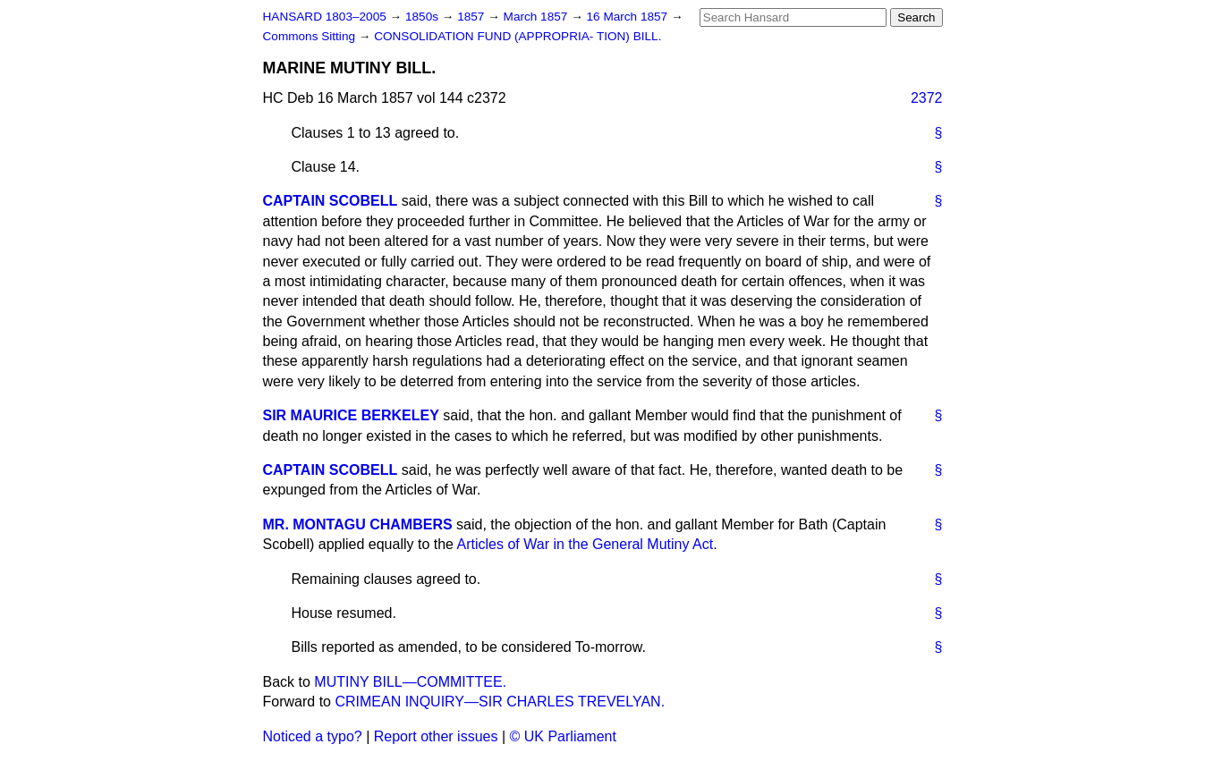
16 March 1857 (629, 16)
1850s (423, 16)
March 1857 (538, 16)
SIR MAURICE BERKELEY (351, 415)
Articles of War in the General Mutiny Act (585, 544)
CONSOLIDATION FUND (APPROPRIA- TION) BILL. (517, 36)
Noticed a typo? (312, 736)
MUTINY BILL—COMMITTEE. (410, 681)
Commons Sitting (311, 36)
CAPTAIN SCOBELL (330, 200)
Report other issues (436, 736)
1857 (472, 16)
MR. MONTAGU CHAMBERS (358, 524)
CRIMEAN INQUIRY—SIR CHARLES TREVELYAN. (500, 701)
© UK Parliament (563, 736)
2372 (927, 98)
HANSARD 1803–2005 (324, 16)
